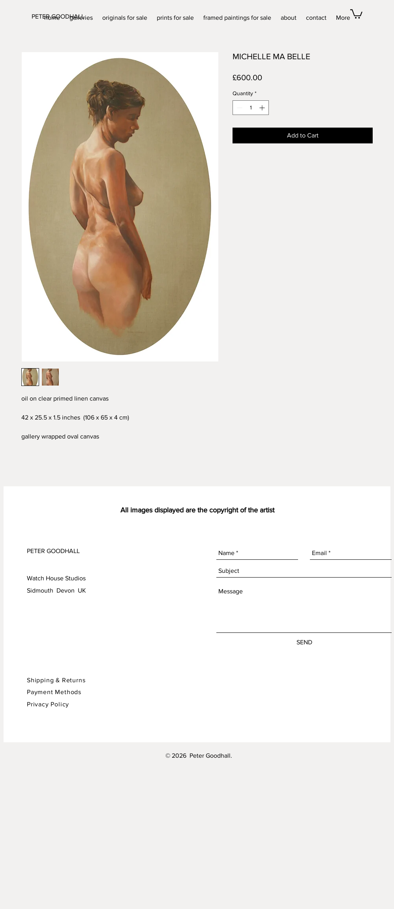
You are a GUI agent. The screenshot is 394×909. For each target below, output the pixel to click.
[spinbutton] (251, 108)
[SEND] (304, 642)
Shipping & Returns (57, 680)
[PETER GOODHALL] (65, 16)
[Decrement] (239, 108)
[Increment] (263, 108)
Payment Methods (54, 692)
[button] (356, 13)
